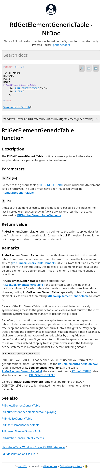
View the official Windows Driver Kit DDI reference (33, 446)
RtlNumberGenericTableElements (39, 215)
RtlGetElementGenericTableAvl (78, 363)
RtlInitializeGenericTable (18, 192)
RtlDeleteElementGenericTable (21, 405)
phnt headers (61, 45)
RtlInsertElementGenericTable (20, 424)
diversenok (50, 466)
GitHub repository (71, 466)
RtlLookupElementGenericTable (22, 284)
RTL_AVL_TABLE (81, 371)
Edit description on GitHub (18, 453)
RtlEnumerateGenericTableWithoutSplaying (29, 411)
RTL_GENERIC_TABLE (51, 185)
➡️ (96, 68)
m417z (22, 466)
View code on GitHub (16, 107)
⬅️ (89, 68)
